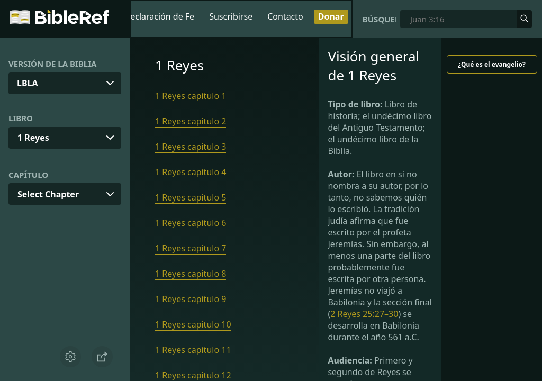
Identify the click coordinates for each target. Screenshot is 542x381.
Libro (20, 118)
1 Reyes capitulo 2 (190, 121)
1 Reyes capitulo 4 (190, 172)
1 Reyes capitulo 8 (190, 273)
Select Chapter (48, 194)
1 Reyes (33, 137)
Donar (331, 16)
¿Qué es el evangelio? (491, 64)
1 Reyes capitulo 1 (190, 96)
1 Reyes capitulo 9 (190, 299)
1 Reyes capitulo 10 (193, 324)
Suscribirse (230, 16)
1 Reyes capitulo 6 (190, 223)
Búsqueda (380, 19)
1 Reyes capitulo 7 (190, 248)
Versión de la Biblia (52, 63)
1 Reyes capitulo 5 (190, 197)
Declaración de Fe (159, 16)
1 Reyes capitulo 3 (190, 146)
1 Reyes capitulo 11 (193, 350)
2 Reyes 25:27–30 (364, 314)
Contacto (285, 16)
